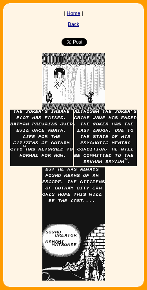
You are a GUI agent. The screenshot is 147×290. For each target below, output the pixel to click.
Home (73, 13)
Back (73, 24)
